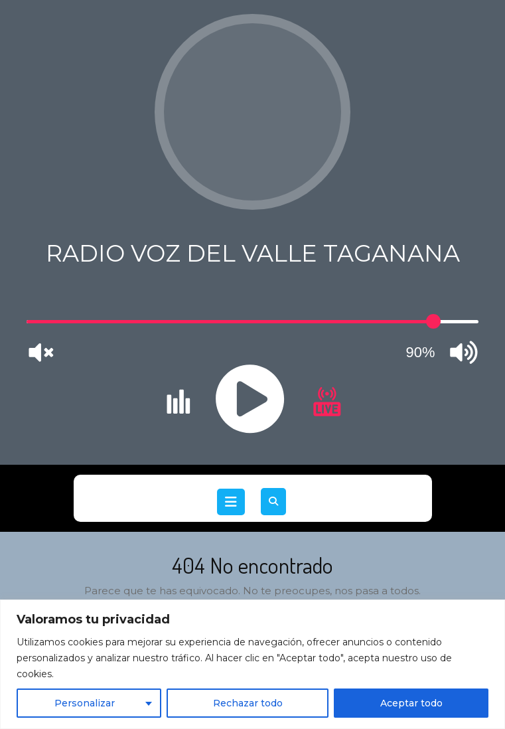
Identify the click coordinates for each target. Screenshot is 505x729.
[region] (252, 664)
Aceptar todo (411, 703)
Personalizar (84, 703)
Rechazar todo (248, 703)
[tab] (231, 502)
